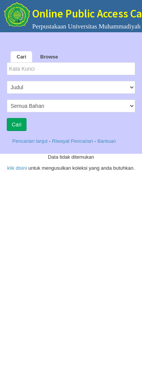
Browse (49, 57)
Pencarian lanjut (30, 141)
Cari (21, 57)
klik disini (17, 168)
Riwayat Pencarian (73, 141)
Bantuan (106, 141)
